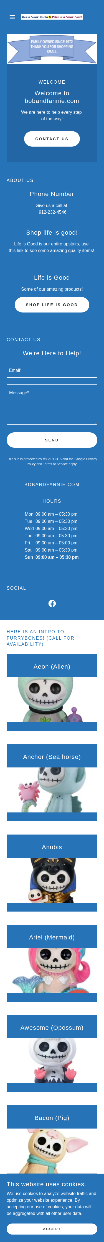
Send (52, 440)
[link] (52, 17)
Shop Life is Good (52, 305)
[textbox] (52, 371)
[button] (13, 17)
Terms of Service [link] (55, 464)
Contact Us (52, 139)
